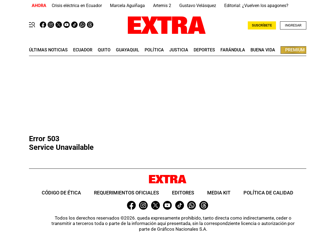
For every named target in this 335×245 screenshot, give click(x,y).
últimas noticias (48, 50)
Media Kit (218, 193)
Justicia (178, 50)
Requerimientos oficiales (126, 193)
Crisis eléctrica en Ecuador (77, 5)
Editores (183, 193)
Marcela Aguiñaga (127, 5)
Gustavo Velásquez (197, 5)
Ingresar (293, 25)
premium (295, 49)
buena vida (263, 50)
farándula (232, 50)
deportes (204, 50)
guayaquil (127, 50)
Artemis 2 (162, 5)
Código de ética (61, 193)
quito (104, 50)
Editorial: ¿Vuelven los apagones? (256, 5)
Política (154, 50)
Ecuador (82, 50)
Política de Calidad (268, 193)
